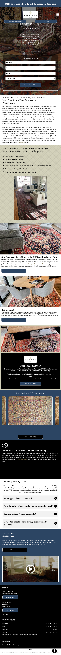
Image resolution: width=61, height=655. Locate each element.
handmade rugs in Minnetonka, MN (34, 264)
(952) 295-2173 (6, 606)
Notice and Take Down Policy (39, 652)
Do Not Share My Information (16, 652)
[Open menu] (57, 14)
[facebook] (3, 614)
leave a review (22, 459)
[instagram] (6, 614)
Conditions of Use (28, 652)
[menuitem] (4, 645)
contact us (21, 142)
